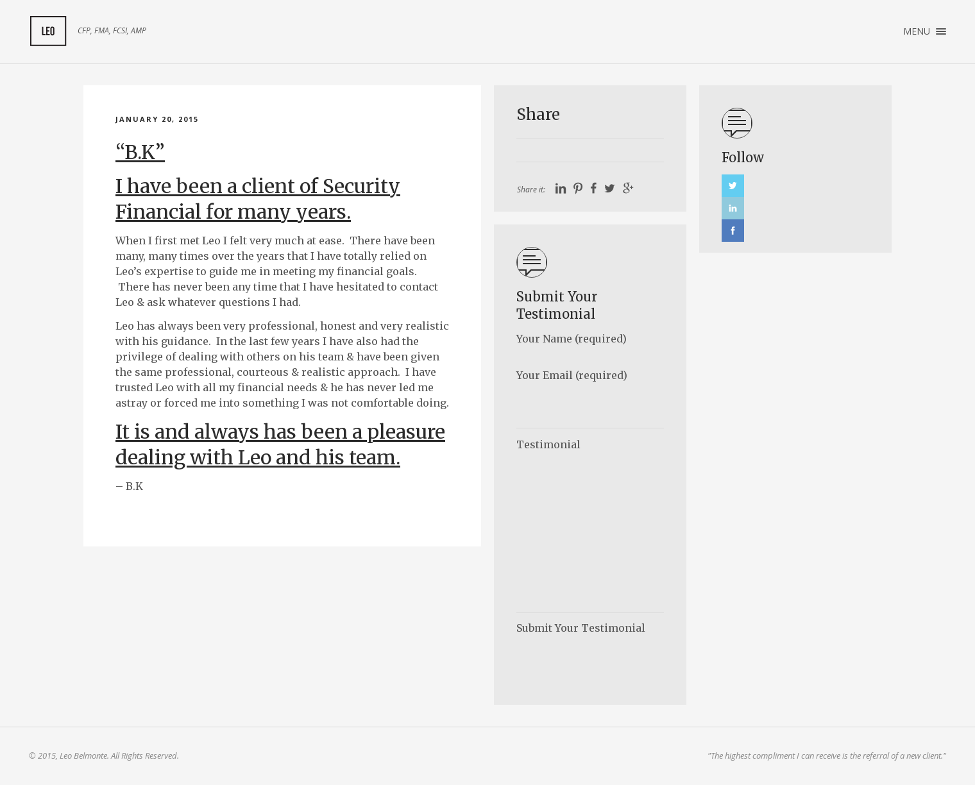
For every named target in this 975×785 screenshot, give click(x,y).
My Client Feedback (48, 31)
